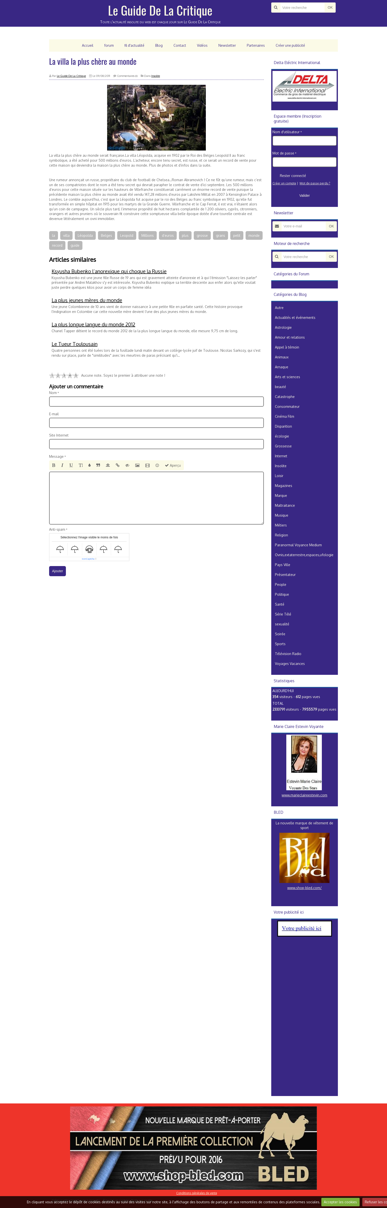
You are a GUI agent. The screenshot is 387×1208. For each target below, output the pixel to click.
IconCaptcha (88, 559)
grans (220, 235)
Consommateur (287, 406)
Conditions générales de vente (196, 1193)
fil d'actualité (134, 45)
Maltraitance (285, 505)
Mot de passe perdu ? (315, 183)
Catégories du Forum (291, 273)
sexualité (282, 624)
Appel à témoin (287, 347)
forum (108, 45)
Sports (280, 644)
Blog (159, 45)
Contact (180, 45)
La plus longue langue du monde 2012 (93, 324)
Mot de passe (283, 153)
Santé (279, 604)
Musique (281, 515)
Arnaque (281, 367)
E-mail (54, 414)
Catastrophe (285, 397)
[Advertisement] (304, 1020)
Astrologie (283, 327)
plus (185, 235)
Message (56, 456)
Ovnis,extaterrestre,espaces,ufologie (304, 555)
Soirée (280, 634)
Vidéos (202, 45)
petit (236, 235)
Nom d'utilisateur (286, 132)
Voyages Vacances (290, 663)
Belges (106, 235)
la (53, 235)
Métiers (281, 525)
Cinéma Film (284, 416)
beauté (280, 387)
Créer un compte (284, 183)
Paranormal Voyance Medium (298, 545)
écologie (282, 436)
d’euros (168, 235)
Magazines (283, 485)
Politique (282, 594)
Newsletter (227, 45)
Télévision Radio (288, 654)
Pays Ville (282, 565)
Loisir (279, 476)
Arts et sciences (287, 377)
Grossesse (283, 446)
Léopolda (85, 235)
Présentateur (285, 574)
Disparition (283, 426)
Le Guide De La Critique (160, 10)
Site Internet (59, 435)
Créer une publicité (291, 45)
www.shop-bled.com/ (304, 888)
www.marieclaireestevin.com (304, 795)
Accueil (87, 45)
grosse (202, 235)
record (57, 245)
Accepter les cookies (340, 1202)
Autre (279, 308)
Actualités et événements (295, 317)
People (280, 584)
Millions (147, 235)
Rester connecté (289, 175)
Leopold (126, 235)
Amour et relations (290, 337)
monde (254, 235)
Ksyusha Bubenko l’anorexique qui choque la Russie (109, 271)
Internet (281, 456)
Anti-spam (57, 529)
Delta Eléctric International (297, 62)
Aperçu (173, 465)
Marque (281, 495)
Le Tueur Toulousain (74, 344)
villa (66, 235)
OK (330, 7)
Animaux (282, 357)
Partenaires (256, 45)
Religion (281, 535)
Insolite (155, 76)
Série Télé (283, 614)
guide (75, 245)
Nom (53, 393)
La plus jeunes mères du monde (87, 300)
